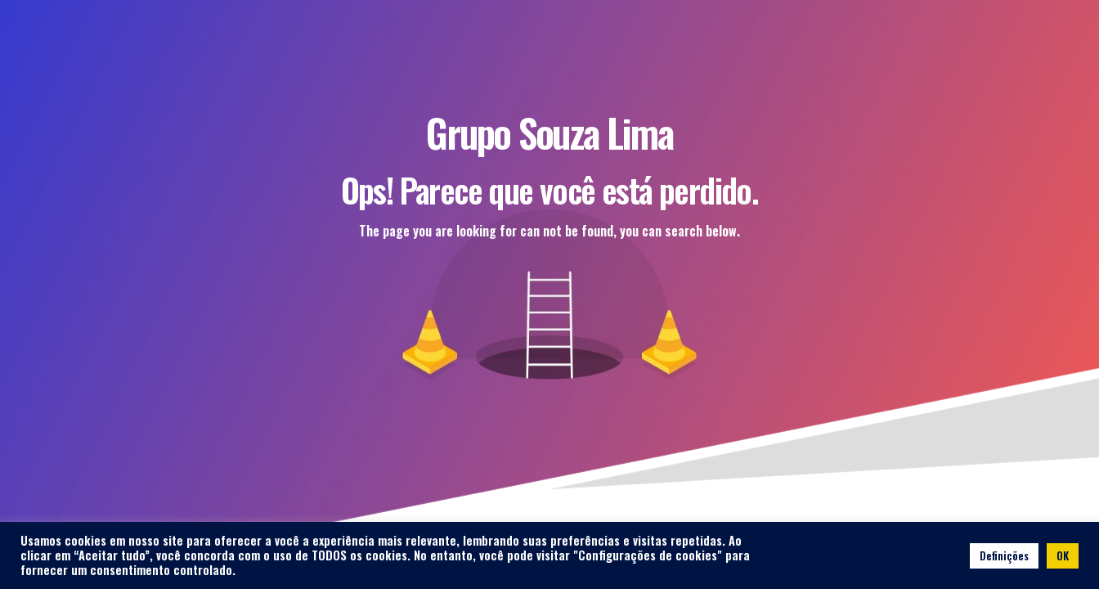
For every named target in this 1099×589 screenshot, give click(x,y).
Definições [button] (1004, 555)
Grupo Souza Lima (549, 132)
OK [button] (1062, 555)
